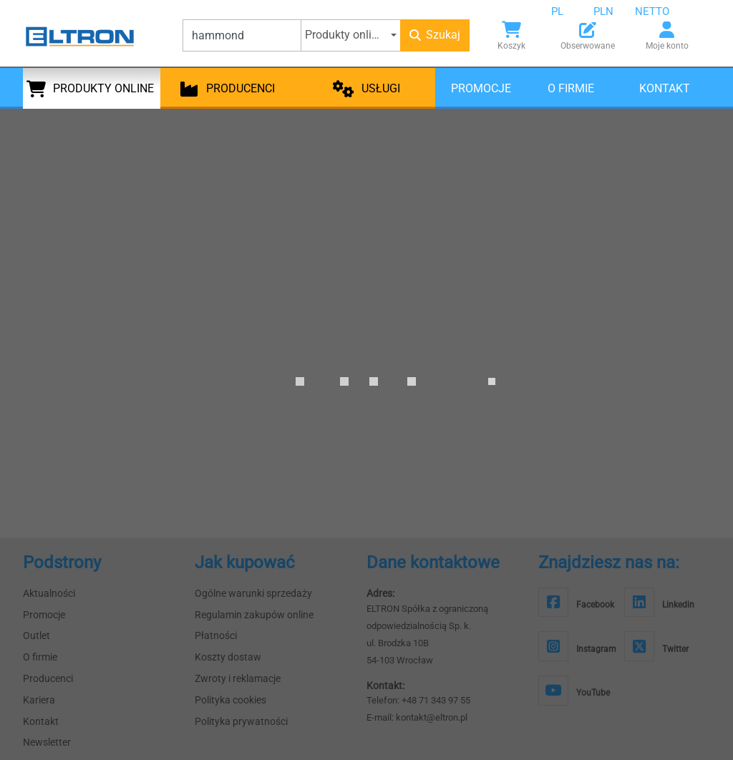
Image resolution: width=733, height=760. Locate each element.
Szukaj (434, 35)
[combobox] (568, 11)
